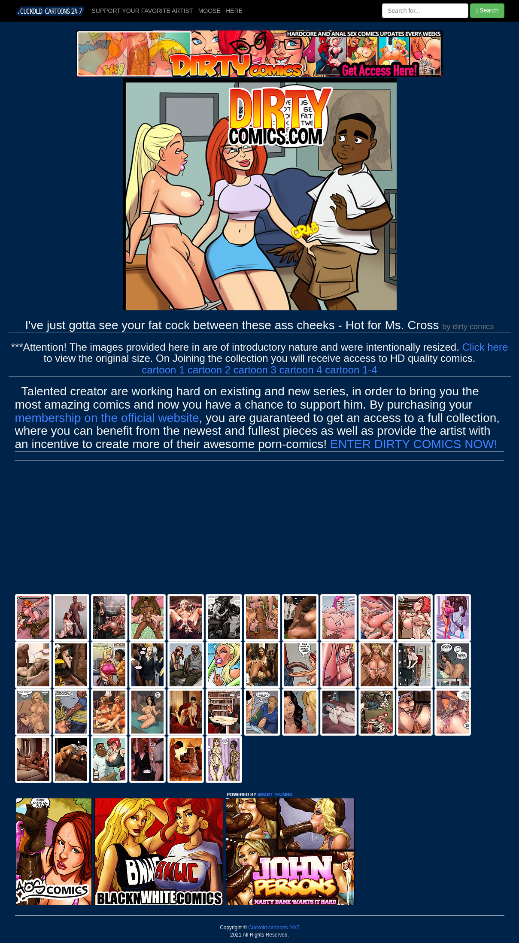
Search (487, 10)
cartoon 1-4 (351, 370)
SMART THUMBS (274, 794)
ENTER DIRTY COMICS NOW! (413, 444)
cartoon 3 (255, 370)
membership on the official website (107, 418)
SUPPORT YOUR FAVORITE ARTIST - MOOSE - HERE (167, 10)
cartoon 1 (163, 370)
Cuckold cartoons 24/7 (273, 928)
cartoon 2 (209, 370)
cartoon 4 (300, 370)
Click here (485, 347)
